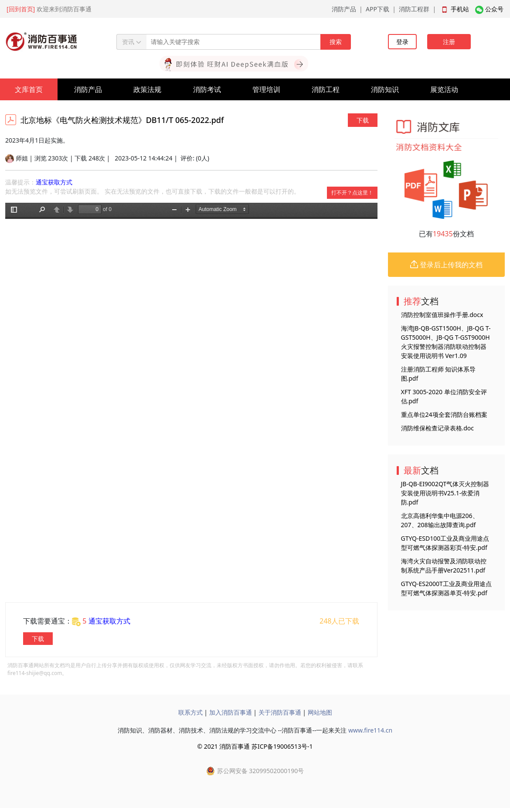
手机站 (460, 9)
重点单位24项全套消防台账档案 (444, 414)
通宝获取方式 (54, 182)
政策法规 (147, 89)
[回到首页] (21, 9)
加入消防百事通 (230, 712)
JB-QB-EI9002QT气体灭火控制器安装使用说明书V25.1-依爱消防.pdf (445, 493)
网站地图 (320, 712)
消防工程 (326, 89)
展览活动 (444, 89)
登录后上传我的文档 (446, 264)
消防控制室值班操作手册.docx (442, 314)
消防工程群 (414, 9)
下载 (363, 120)
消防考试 (207, 89)
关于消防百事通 (279, 712)
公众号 (494, 9)
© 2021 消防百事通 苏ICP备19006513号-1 (255, 746)
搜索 (336, 42)
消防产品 (344, 9)
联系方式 (190, 712)
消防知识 (385, 89)
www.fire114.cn (370, 730)
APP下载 (377, 9)
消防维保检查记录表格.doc (437, 428)
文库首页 (29, 89)
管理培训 (266, 89)
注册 (449, 42)
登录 (402, 42)
